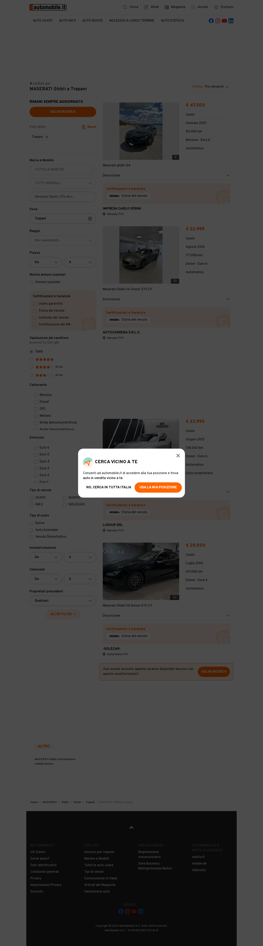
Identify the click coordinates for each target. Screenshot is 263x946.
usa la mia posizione (158, 487)
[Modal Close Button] (178, 456)
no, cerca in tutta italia (108, 487)
